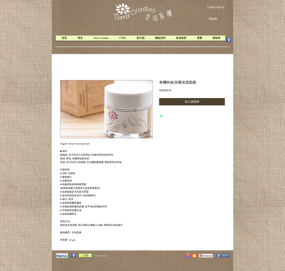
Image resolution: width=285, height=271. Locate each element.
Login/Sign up (215, 7)
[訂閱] (85, 255)
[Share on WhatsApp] (161, 116)
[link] (216, 19)
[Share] (222, 255)
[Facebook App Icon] (228, 40)
